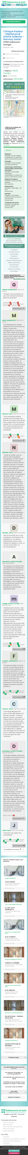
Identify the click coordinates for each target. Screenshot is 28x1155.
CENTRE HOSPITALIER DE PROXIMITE (12, 1045)
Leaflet (5, 116)
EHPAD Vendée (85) (8, 1131)
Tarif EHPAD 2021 (7, 1145)
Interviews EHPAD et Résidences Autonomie (12, 1142)
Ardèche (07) (6, 13)
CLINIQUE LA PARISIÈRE (12, 963)
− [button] (5, 94)
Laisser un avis (19, 279)
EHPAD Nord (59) (7, 1125)
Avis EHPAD (6, 1137)
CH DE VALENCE (10, 882)
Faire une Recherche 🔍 (14, 22)
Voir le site (18, 79)
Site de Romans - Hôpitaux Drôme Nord (14, 1017)
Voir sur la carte (9, 888)
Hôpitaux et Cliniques (12, 54)
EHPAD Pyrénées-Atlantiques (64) (12, 1127)
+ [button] (5, 92)
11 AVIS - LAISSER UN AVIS (14, 85)
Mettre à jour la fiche (18, 51)
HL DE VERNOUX (10, 990)
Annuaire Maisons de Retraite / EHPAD (12, 11)
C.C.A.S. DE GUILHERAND (14, 239)
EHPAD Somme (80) (8, 1129)
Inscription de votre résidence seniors (14, 1139)
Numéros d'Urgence (14, 1097)
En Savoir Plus (14, 1153)
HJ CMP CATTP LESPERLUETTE (10, 908)
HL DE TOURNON (10, 937)
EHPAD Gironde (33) (8, 1122)
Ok (14, 1150)
